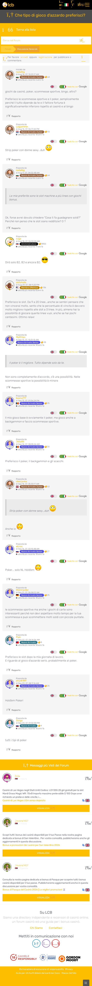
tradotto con (77, 86)
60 (87, 867)
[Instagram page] (46, 943)
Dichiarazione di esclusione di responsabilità (41, 969)
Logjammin (22, 126)
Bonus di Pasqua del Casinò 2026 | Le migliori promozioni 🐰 (34, 889)
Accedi (24, 57)
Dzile (17, 776)
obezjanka (21, 481)
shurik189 (21, 680)
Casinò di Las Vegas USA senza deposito (24, 800)
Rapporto (13, 116)
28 (87, 777)
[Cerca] (82, 40)
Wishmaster (22, 590)
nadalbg (20, 71)
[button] (85, 800)
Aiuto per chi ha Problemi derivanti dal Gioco (38, 973)
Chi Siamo (36, 927)
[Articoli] (60, 5)
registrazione (45, 57)
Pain (18, 637)
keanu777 (21, 398)
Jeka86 (20, 441)
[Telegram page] (36, 943)
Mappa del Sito (69, 973)
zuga (18, 238)
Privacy (69, 969)
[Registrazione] (73, 5)
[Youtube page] (56, 943)
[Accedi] (80, 5)
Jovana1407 (21, 820)
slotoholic (21, 282)
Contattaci (55, 927)
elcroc (19, 546)
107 (87, 822)
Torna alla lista (18, 30)
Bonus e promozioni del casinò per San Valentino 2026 (31, 845)
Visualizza (46, 808)
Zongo (19, 720)
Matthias (20, 337)
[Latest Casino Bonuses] (8, 5)
